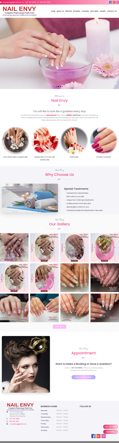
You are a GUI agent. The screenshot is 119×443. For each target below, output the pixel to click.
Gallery (103, 11)
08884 (69, 115)
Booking (76, 11)
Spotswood (51, 115)
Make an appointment (83, 377)
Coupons (85, 11)
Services (68, 11)
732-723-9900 (30, 2)
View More (59, 326)
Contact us (112, 11)
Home (53, 11)
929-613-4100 (45, 2)
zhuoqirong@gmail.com (12, 2)
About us (60, 11)
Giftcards (94, 11)
